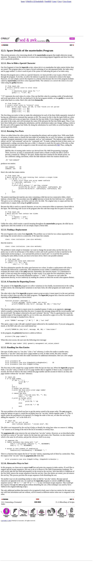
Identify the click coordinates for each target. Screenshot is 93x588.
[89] (58, 149)
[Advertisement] (34, 19)
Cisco (60, 1)
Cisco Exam (67, 1)
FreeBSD (48, 1)
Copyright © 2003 (6, 546)
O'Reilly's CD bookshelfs (34, 1)
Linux (54, 1)
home (23, 1)
